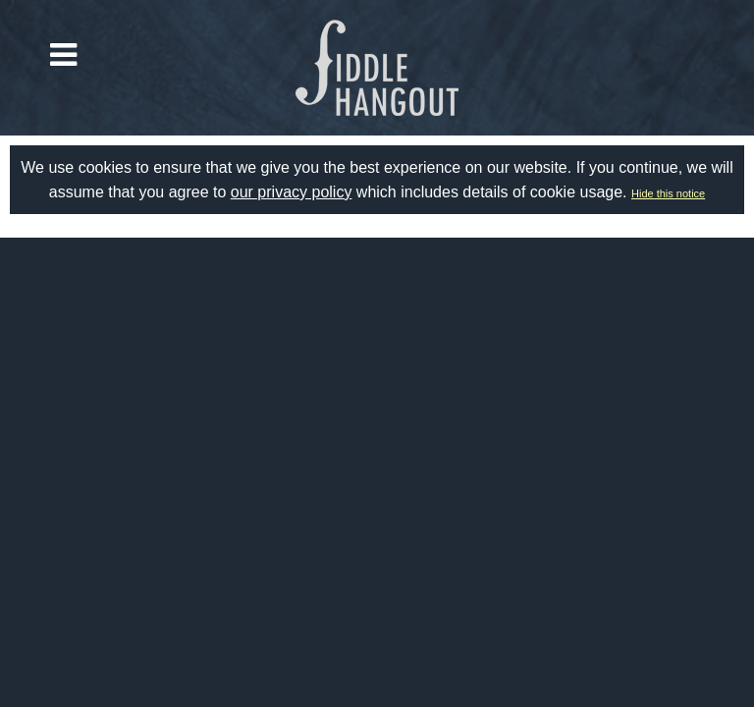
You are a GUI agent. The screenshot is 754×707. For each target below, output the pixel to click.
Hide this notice (668, 193)
